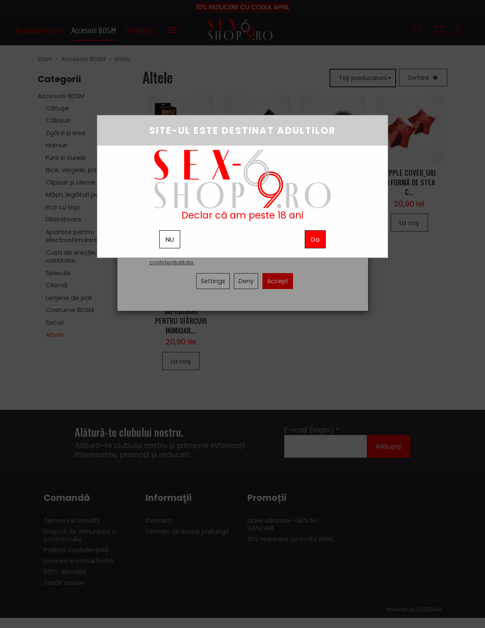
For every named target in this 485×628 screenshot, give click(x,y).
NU (170, 239)
